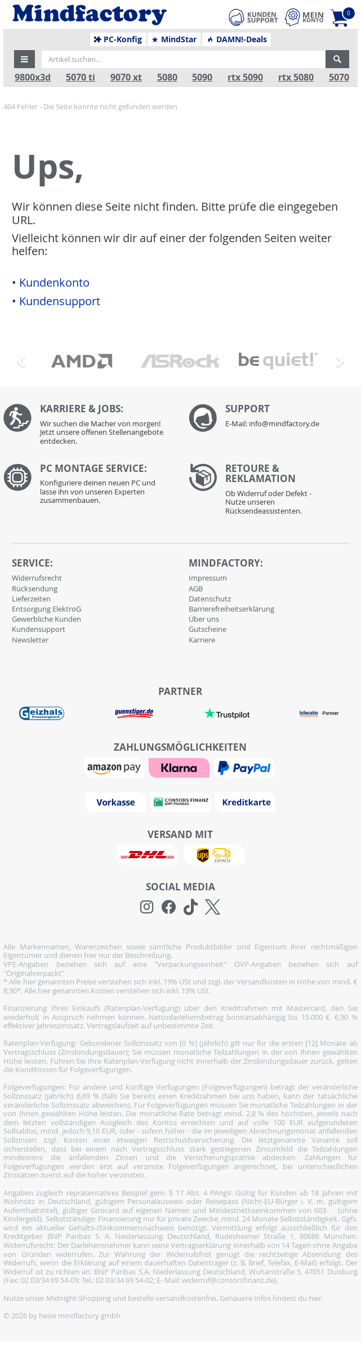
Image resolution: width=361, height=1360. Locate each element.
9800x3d (33, 77)
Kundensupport (38, 629)
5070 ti (80, 77)
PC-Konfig (118, 39)
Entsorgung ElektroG (46, 609)
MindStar (174, 39)
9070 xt (126, 77)
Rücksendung (34, 588)
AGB (196, 588)
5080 (167, 77)
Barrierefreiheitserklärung (231, 609)
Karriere (202, 640)
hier (315, 1298)
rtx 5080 (296, 77)
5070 (339, 77)
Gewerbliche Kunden (46, 619)
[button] (24, 59)
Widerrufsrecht (37, 578)
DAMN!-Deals (236, 39)
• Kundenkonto (51, 282)
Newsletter (30, 640)
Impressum (208, 578)
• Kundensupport (56, 301)
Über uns (204, 619)
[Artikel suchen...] (184, 59)
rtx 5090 (245, 77)
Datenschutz (210, 599)
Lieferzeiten (31, 599)
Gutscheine (207, 629)
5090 (202, 77)
